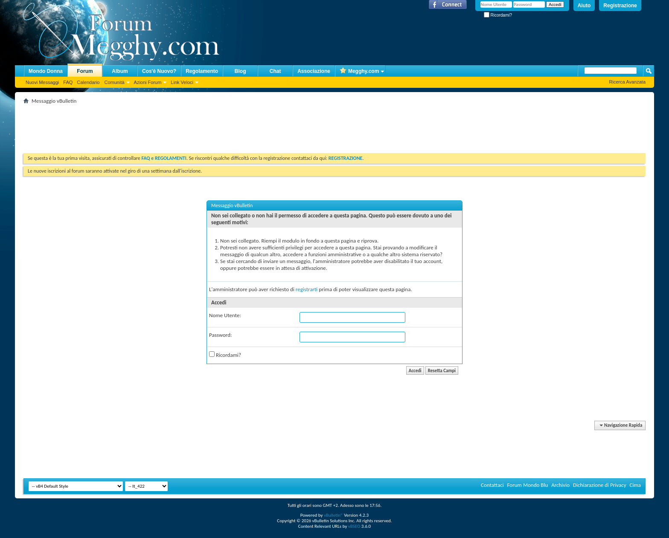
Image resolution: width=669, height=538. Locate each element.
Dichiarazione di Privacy (599, 485)
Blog (240, 71)
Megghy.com (359, 71)
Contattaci (492, 485)
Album (120, 71)
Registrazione (620, 6)
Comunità (114, 82)
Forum (85, 71)
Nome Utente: (225, 315)
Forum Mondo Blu (527, 485)
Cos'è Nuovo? (159, 71)
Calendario (88, 82)
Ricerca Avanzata (627, 81)
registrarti (307, 289)
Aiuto (584, 6)
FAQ (68, 82)
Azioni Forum (148, 82)
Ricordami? (498, 15)
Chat (275, 71)
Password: (220, 335)
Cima (635, 485)
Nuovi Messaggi (42, 82)
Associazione (313, 71)
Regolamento (202, 71)
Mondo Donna (46, 71)
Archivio (560, 485)
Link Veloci (182, 82)
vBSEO (354, 526)
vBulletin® (333, 515)
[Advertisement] (178, 125)
